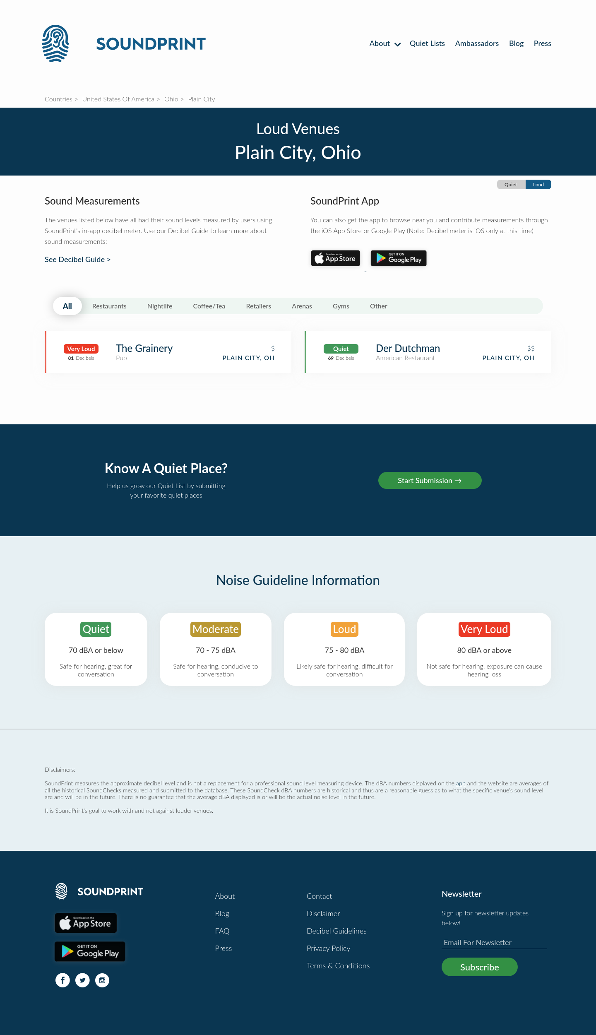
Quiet (511, 184)
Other (378, 306)
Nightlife (160, 306)
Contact (319, 895)
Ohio (171, 99)
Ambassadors (477, 43)
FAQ (222, 930)
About (385, 43)
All (67, 305)
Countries (58, 99)
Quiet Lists (427, 43)
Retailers (259, 306)
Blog (516, 43)
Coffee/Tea (209, 306)
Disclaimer (323, 913)
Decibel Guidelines (337, 930)
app (461, 783)
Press (542, 43)
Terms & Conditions (338, 965)
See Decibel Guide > (78, 259)
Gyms (341, 306)
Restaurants (109, 306)
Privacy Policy (329, 948)
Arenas (302, 306)
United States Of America (118, 99)
